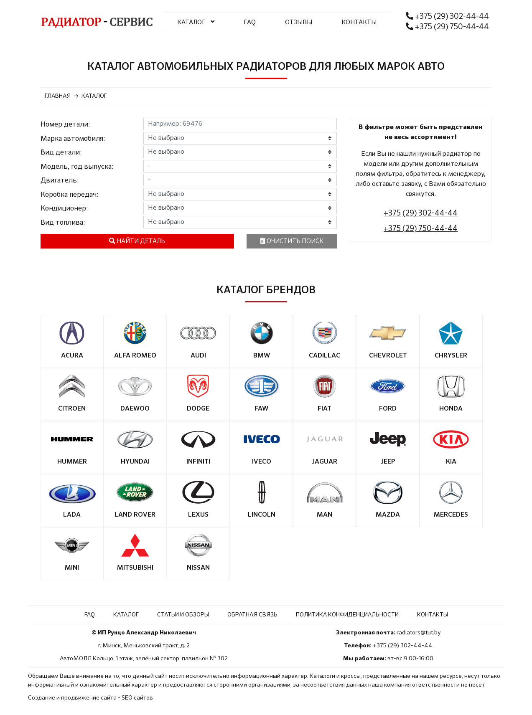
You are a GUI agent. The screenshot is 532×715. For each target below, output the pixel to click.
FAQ (250, 22)
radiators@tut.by (418, 633)
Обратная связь (252, 615)
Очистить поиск (291, 241)
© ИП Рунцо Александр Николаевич (144, 633)
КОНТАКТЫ (359, 22)
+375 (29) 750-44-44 (447, 27)
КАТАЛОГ (195, 21)
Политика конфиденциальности (347, 615)
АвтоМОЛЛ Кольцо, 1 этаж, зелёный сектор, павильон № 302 (144, 659)
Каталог (126, 615)
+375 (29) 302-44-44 (447, 16)
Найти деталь (137, 241)
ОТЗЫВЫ (298, 22)
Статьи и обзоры (183, 615)
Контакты (432, 615)
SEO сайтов (137, 698)
